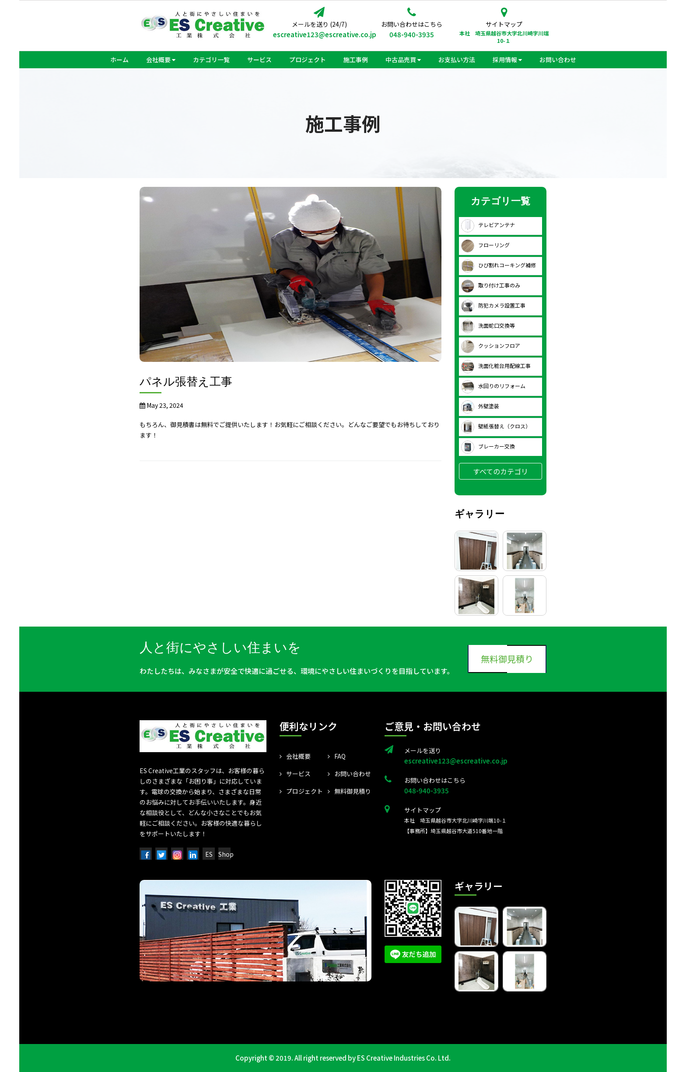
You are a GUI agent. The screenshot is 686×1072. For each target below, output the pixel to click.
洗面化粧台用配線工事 (496, 365)
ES (209, 854)
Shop (226, 854)
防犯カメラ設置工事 (493, 305)
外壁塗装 (480, 406)
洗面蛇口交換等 (488, 325)
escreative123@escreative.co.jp (319, 34)
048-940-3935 (411, 34)
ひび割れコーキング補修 (498, 265)
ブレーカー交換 (488, 446)
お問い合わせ (349, 773)
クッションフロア (490, 345)
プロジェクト (301, 791)
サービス (295, 773)
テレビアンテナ (488, 224)
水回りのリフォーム (493, 385)
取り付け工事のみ (490, 285)
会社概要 (295, 756)
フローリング (485, 245)
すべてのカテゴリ (500, 471)
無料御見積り (507, 658)
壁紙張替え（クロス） (496, 426)
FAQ (337, 756)
